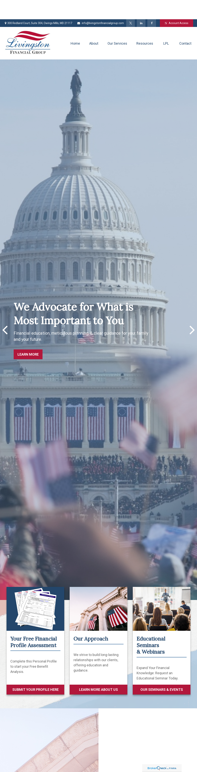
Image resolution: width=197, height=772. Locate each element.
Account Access (176, 4)
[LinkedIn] (141, 4)
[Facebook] (151, 4)
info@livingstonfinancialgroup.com (100, 3)
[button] (75, 24)
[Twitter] (130, 4)
